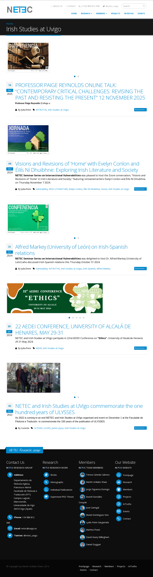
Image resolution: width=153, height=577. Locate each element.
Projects (115, 13)
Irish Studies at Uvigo (58, 109)
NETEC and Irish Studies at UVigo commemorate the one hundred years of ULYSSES (79, 409)
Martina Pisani (90, 529)
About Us (56, 6)
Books (50, 474)
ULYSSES (38, 428)
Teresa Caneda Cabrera (94, 474)
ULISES (47, 428)
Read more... (140, 109)
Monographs (53, 482)
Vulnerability (42, 189)
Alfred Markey (103, 268)
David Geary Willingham (94, 537)
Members (101, 13)
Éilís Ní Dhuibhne (92, 189)
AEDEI (39, 348)
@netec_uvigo (112, 6)
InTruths (129, 13)
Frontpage (124, 475)
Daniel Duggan (90, 544)
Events (141, 13)
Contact (70, 6)
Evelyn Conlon (75, 189)
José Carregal (89, 507)
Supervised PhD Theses (59, 496)
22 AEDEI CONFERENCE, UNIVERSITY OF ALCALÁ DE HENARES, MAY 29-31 (73, 329)
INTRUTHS (41, 109)
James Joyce (58, 428)
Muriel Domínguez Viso (94, 515)
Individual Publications (58, 489)
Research (86, 13)
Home (74, 13)
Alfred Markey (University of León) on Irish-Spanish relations (71, 249)
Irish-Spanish (89, 268)
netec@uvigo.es (29, 528)
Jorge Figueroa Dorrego (95, 489)
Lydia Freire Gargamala (94, 522)
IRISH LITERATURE (58, 189)
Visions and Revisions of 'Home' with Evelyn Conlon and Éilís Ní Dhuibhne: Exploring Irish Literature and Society (77, 166)
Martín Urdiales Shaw (93, 482)
